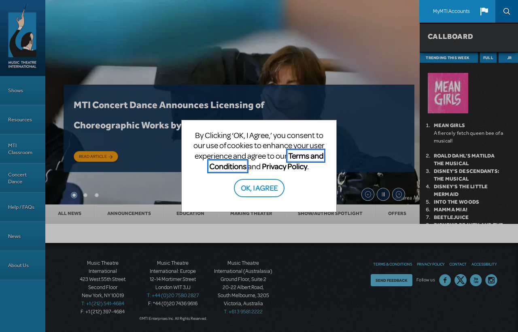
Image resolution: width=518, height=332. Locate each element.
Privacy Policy (284, 166)
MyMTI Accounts (451, 11)
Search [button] (506, 11)
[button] (484, 11)
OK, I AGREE (259, 187)
